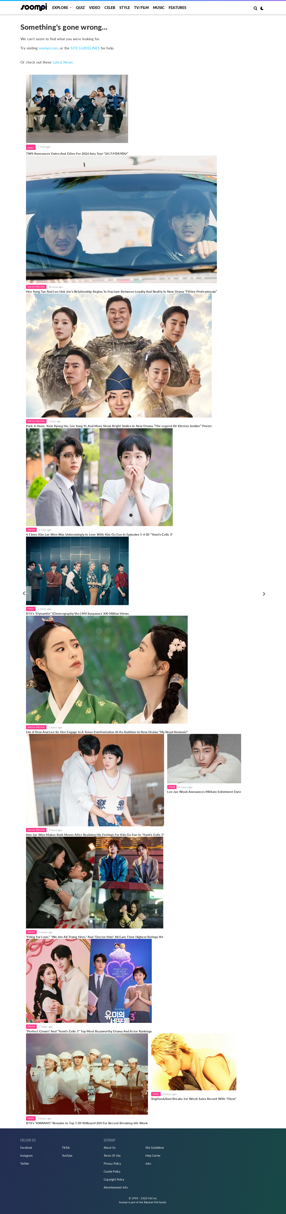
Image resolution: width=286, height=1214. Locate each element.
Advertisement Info (116, 1187)
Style (124, 7)
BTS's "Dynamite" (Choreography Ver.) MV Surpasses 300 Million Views (77, 613)
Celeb (109, 7)
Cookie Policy (112, 1171)
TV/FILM (141, 7)
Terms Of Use (112, 1155)
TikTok (66, 1147)
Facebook (26, 1147)
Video (94, 7)
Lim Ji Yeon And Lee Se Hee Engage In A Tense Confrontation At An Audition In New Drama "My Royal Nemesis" (107, 732)
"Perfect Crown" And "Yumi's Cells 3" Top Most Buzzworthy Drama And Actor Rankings (89, 1031)
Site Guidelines (154, 1147)
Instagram (26, 1155)
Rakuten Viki (151, 1202)
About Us (110, 1147)
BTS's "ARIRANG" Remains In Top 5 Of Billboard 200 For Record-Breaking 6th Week (87, 1123)
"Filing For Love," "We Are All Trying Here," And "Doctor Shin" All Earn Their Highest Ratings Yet (94, 937)
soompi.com (48, 48)
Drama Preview (36, 287)
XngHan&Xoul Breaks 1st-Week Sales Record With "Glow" (193, 1099)
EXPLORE (60, 7)
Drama (31, 529)
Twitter (24, 1163)
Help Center (152, 1155)
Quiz (80, 7)
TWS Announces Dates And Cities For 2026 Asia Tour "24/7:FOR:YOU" (77, 153)
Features (177, 7)
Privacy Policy (112, 1163)
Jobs (148, 1163)
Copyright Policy (114, 1179)
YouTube (67, 1155)
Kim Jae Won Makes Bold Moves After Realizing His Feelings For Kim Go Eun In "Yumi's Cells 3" (95, 834)
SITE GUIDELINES (85, 48)
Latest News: (63, 62)
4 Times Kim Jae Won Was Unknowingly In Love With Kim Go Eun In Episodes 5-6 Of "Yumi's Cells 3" (99, 534)
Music (158, 7)
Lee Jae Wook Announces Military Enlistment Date (204, 791)
